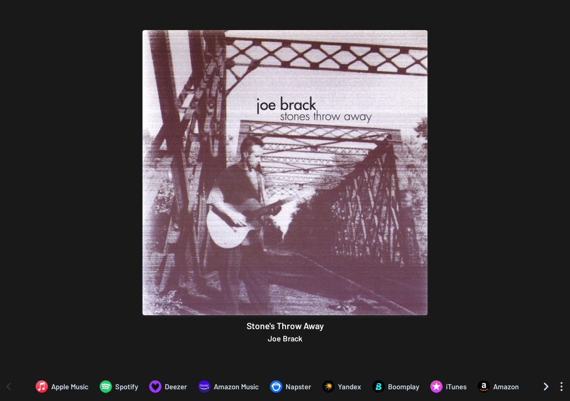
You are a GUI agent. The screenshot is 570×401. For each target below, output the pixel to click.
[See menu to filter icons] (561, 386)
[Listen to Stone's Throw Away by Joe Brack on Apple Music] (62, 386)
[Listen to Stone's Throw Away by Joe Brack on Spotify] (118, 386)
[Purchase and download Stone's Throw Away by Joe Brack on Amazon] (498, 386)
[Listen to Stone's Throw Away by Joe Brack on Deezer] (168, 386)
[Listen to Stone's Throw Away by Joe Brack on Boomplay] (396, 386)
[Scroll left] (8, 386)
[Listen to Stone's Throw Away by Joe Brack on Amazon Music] (228, 386)
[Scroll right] (546, 386)
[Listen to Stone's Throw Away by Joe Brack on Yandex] (342, 386)
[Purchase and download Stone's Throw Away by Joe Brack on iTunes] (448, 386)
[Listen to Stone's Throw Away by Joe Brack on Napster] (291, 386)
